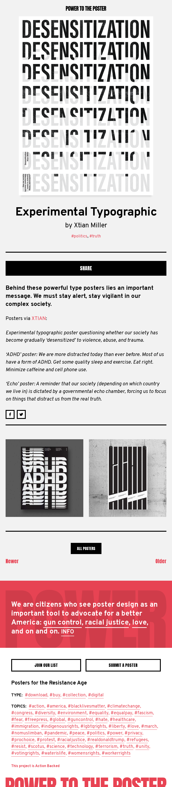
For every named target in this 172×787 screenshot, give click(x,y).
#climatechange (123, 706)
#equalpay (121, 713)
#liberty (116, 726)
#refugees (137, 740)
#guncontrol (80, 720)
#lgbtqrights (93, 726)
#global (57, 720)
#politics (79, 236)
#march (149, 726)
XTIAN (39, 319)
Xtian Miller (90, 226)
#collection (74, 695)
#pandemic (55, 733)
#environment (72, 713)
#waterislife (53, 753)
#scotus (36, 747)
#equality (98, 713)
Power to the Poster (86, 8)
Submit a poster (123, 665)
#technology (80, 747)
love (139, 622)
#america (56, 706)
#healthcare (122, 720)
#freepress (36, 720)
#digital (96, 695)
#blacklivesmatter (86, 706)
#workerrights (116, 753)
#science (55, 747)
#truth (95, 236)
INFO (67, 632)
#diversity (45, 713)
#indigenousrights (59, 726)
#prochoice (22, 740)
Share (86, 268)
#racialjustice (71, 740)
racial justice (107, 622)
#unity (142, 747)
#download (36, 695)
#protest (46, 740)
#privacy (133, 733)
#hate (101, 720)
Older (160, 561)
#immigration (25, 726)
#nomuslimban (26, 733)
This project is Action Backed (35, 766)
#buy (54, 695)
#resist (18, 747)
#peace (76, 733)
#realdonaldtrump (105, 740)
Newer (12, 561)
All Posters (86, 548)
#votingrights (25, 753)
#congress (21, 713)
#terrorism (106, 747)
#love (133, 726)
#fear (16, 720)
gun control (62, 622)
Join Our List (46, 665)
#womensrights (83, 753)
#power (114, 733)
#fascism (143, 713)
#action (36, 706)
